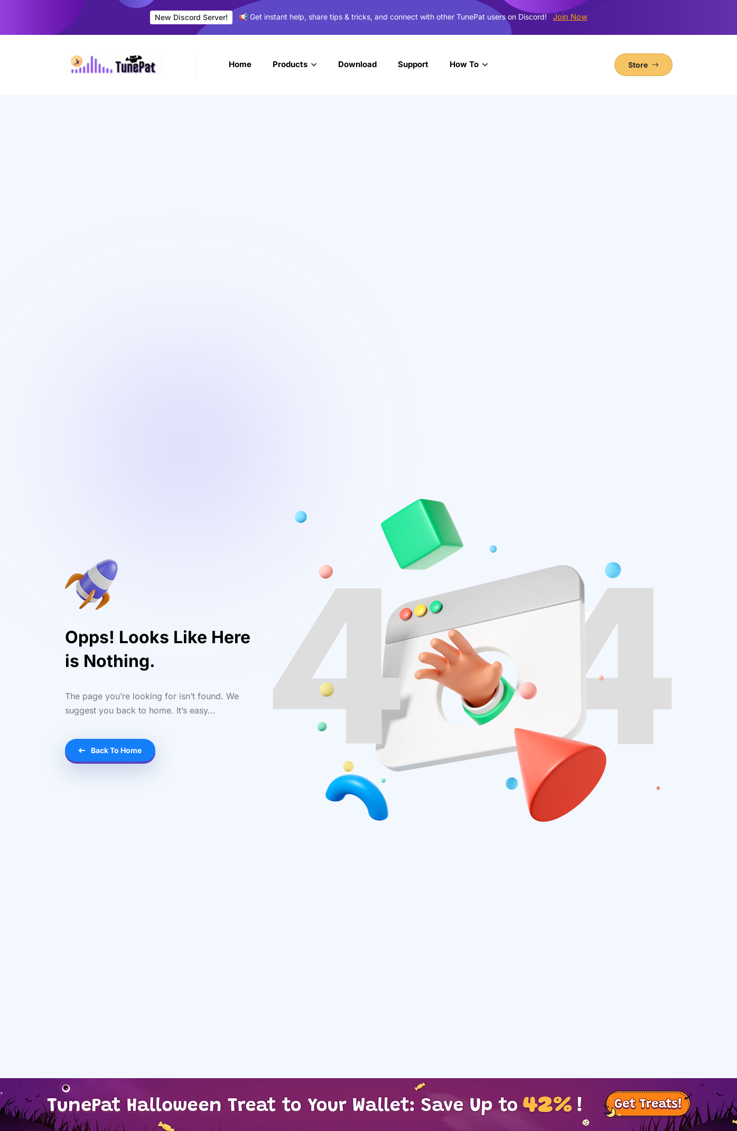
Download (357, 64)
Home (240, 64)
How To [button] (465, 64)
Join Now (570, 16)
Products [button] (291, 64)
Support (413, 64)
